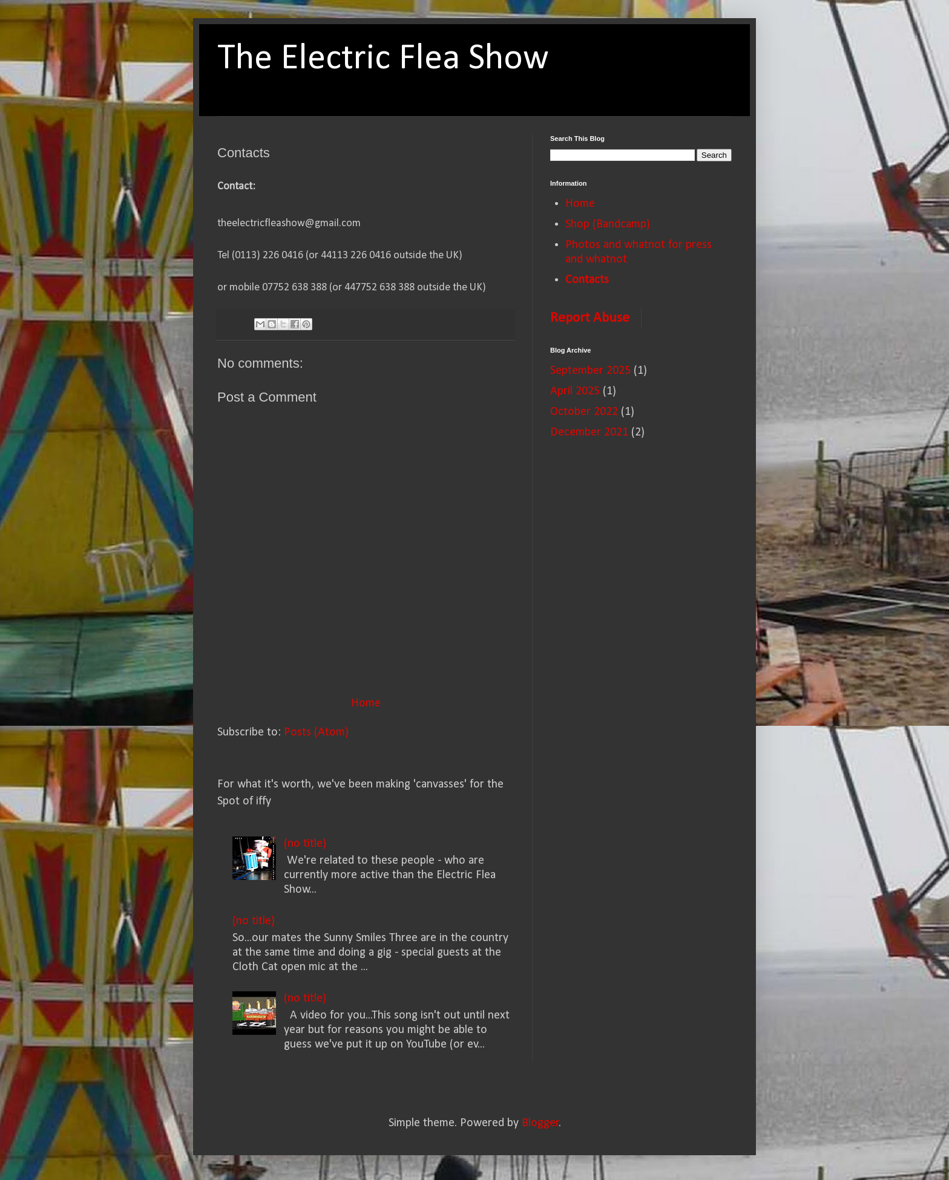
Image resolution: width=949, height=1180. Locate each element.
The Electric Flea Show (383, 59)
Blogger (540, 1123)
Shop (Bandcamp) (607, 224)
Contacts (587, 280)
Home (366, 703)
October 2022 (584, 412)
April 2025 (575, 391)
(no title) (305, 844)
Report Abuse (589, 318)
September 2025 (590, 371)
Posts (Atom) (316, 732)
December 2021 (589, 432)
